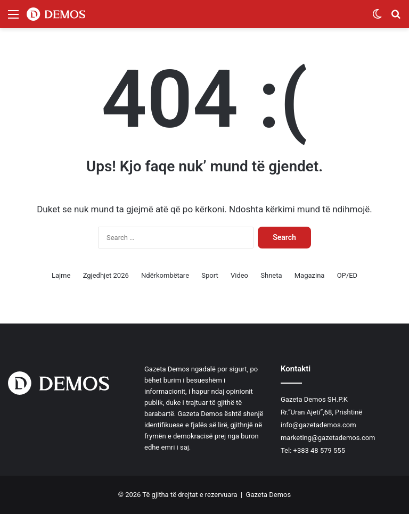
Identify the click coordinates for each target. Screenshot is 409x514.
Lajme (61, 275)
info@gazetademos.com (318, 425)
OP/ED (347, 275)
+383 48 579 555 (319, 450)
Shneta (271, 275)
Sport (209, 275)
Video (239, 275)
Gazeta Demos (268, 495)
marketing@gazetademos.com (328, 438)
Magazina (310, 275)
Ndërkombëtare (165, 275)
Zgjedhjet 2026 (106, 275)
